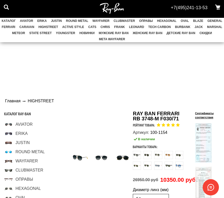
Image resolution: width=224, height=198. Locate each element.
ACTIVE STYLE (73, 27)
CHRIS (105, 27)
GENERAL (214, 21)
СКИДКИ (205, 33)
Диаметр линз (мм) (150, 190)
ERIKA (42, 21)
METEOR (18, 33)
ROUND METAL (77, 21)
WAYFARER (100, 21)
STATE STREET (40, 33)
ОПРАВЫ (146, 21)
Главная (13, 101)
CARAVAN (27, 27)
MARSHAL (214, 27)
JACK (199, 27)
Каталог (9, 21)
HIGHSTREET (48, 27)
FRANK (119, 27)
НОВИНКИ (86, 33)
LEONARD (136, 27)
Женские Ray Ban (148, 33)
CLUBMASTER (124, 21)
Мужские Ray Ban (114, 33)
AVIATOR (26, 21)
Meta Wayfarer (112, 39)
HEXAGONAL (167, 21)
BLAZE (198, 21)
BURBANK (182, 27)
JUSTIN (56, 21)
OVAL (185, 21)
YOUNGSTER (65, 33)
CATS (92, 27)
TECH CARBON (159, 27)
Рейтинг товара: (144, 125)
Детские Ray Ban (181, 33)
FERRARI (8, 27)
